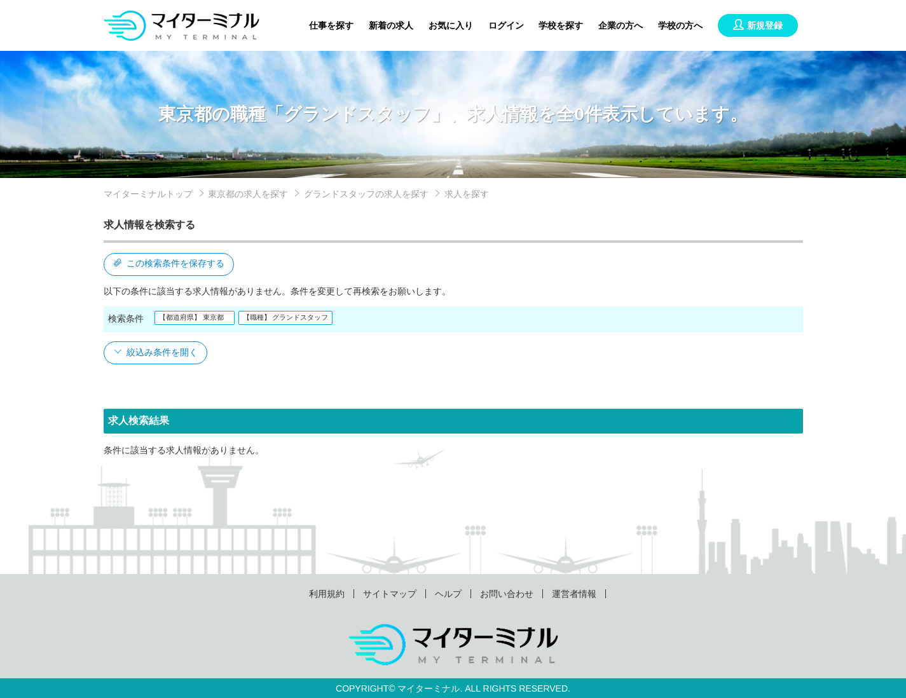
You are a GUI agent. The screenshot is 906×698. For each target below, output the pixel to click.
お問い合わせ (506, 594)
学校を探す (561, 25)
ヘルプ (448, 594)
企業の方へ (620, 25)
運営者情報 (574, 594)
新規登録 (758, 25)
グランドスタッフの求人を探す (366, 194)
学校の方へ (680, 25)
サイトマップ (389, 594)
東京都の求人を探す (248, 194)
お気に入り (451, 25)
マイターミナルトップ (148, 194)
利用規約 (327, 594)
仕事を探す (331, 25)
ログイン (506, 25)
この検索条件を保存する (168, 263)
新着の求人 (391, 25)
